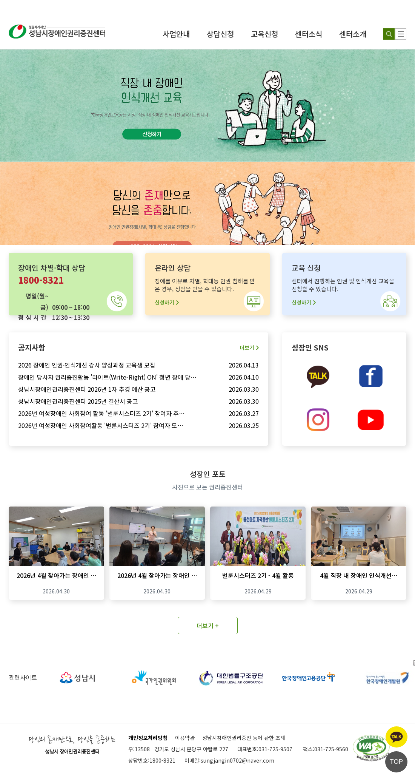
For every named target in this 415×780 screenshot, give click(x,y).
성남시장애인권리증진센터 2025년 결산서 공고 (78, 401)
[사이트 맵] (400, 34)
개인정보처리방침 (148, 737)
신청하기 (167, 302)
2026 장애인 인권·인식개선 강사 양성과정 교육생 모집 (86, 364)
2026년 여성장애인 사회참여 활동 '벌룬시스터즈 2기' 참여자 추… (101, 413)
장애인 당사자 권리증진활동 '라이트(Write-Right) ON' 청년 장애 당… (107, 377)
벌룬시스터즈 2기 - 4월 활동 (258, 575)
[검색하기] (389, 34)
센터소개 (352, 33)
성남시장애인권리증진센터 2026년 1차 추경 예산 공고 (87, 389)
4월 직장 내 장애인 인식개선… (358, 575)
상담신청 (220, 33)
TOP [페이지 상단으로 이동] (396, 761)
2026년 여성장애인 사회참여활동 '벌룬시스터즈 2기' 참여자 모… (100, 425)
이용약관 (185, 737)
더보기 (249, 347)
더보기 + (208, 625)
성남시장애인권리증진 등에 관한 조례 (243, 737)
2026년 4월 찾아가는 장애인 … (56, 575)
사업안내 (176, 33)
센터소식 (308, 33)
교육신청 (264, 33)
